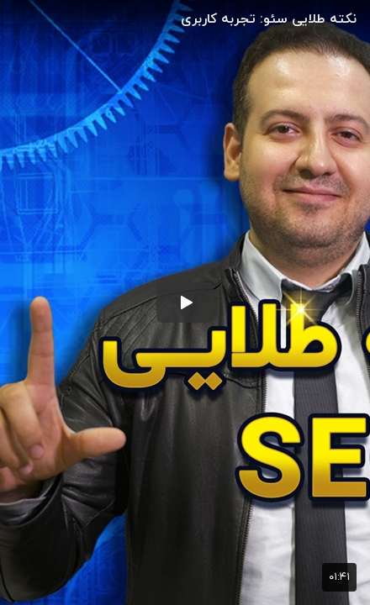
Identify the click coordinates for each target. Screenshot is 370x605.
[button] (185, 302)
